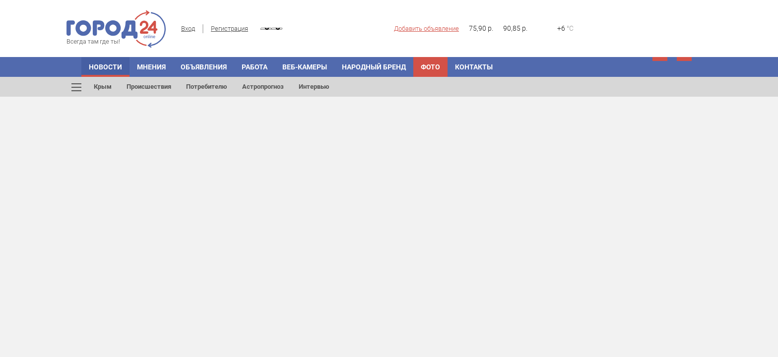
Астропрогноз (263, 86)
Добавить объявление (426, 28)
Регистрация (229, 28)
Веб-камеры (304, 67)
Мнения (151, 67)
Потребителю (206, 86)
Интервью (314, 86)
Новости (105, 67)
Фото (430, 67)
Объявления (204, 67)
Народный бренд (374, 67)
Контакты (474, 67)
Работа (254, 67)
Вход (188, 28)
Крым (103, 86)
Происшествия (149, 86)
